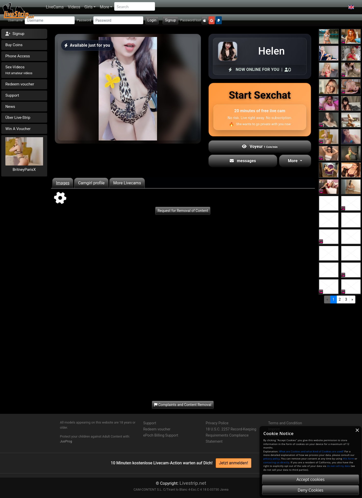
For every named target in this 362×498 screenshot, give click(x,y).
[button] (351, 7)
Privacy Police (217, 423)
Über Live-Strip (17, 117)
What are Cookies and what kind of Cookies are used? (311, 451)
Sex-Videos (18, 70)
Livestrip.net (192, 483)
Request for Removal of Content (183, 211)
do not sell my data (338, 466)
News (10, 106)
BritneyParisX (24, 169)
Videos (74, 7)
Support (12, 95)
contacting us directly (276, 462)
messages (243, 160)
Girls (88, 7)
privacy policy (271, 458)
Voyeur (260, 146)
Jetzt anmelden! (233, 463)
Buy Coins (13, 45)
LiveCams (55, 7)
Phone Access (17, 56)
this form (348, 458)
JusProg (66, 441)
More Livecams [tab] (127, 183)
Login (152, 20)
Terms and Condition (285, 423)
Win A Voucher (18, 128)
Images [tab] (63, 183)
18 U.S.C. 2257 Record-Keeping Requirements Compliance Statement (231, 435)
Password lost (190, 20)
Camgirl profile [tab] (91, 183)
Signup (170, 20)
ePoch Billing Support (160, 435)
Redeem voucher (19, 84)
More (104, 7)
